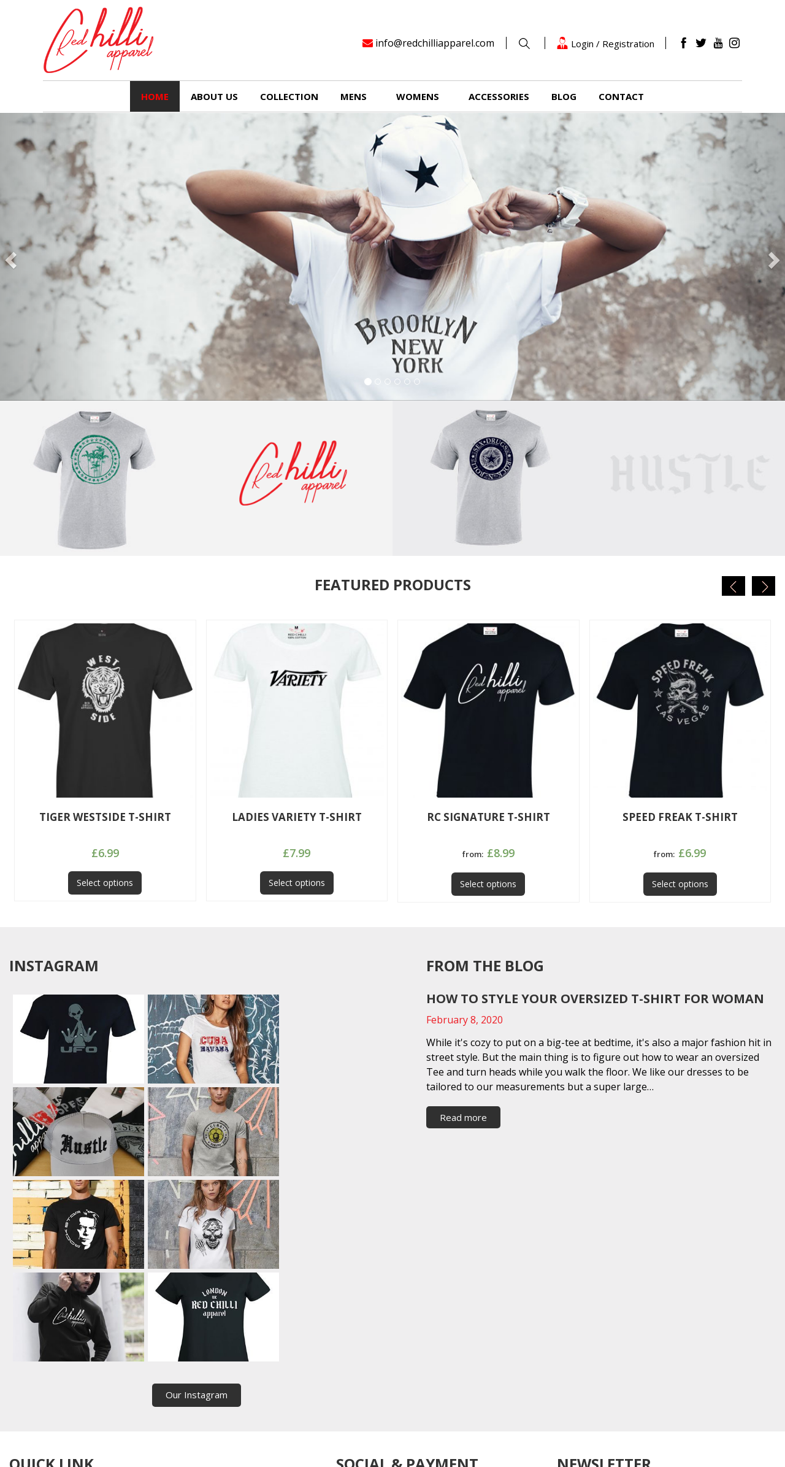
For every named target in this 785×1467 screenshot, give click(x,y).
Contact (621, 96)
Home (155, 96)
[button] (59, 257)
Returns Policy (39, 1379)
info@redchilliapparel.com (434, 43)
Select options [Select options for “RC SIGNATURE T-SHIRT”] (488, 884)
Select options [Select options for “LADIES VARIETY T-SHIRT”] (297, 882)
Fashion (154, 1344)
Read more (463, 1117)
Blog (563, 96)
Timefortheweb (522, 1449)
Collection (289, 96)
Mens (353, 96)
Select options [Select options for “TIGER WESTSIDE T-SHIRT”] (105, 882)
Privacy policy (165, 1379)
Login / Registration (605, 43)
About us (214, 96)
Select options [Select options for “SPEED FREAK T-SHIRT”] (680, 884)
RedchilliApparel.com (302, 1449)
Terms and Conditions (55, 1396)
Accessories (499, 96)
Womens (417, 96)
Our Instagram (197, 1209)
